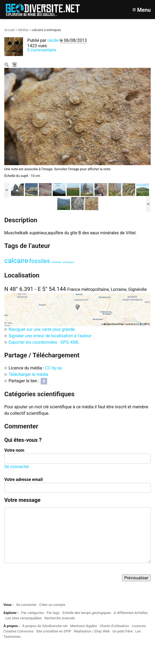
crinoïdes (56, 262)
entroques (68, 262)
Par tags (53, 613)
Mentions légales (83, 626)
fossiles (39, 260)
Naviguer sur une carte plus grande (42, 329)
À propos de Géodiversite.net (44, 626)
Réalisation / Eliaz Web (92, 631)
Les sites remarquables (23, 618)
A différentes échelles (131, 613)
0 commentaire (41, 50)
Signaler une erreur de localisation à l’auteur (50, 335)
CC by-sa (53, 368)
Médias (23, 30)
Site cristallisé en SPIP (53, 631)
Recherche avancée (59, 618)
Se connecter (16, 466)
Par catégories (32, 613)
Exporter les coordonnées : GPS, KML (44, 342)
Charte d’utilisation (114, 626)
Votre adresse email (23, 479)
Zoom (7, 65)
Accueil (9, 30)
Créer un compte (52, 605)
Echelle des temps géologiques (86, 613)
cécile (53, 40)
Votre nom (14, 450)
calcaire (16, 261)
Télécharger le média (15, 65)
